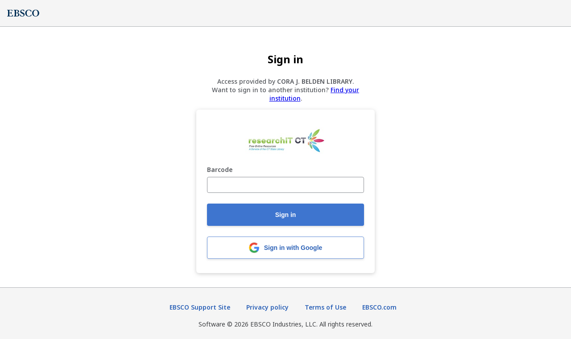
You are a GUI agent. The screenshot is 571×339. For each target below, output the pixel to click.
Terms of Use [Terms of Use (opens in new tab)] (325, 307)
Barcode (219, 170)
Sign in (285, 214)
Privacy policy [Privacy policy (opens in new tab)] (267, 307)
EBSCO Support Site (200, 307)
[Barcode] (285, 185)
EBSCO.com (379, 307)
